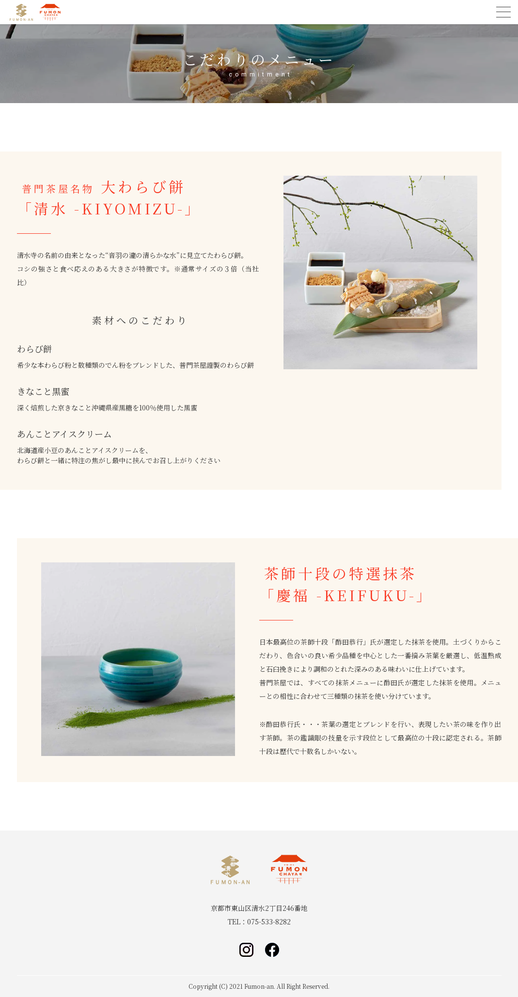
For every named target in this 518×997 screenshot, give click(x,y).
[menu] (503, 12)
